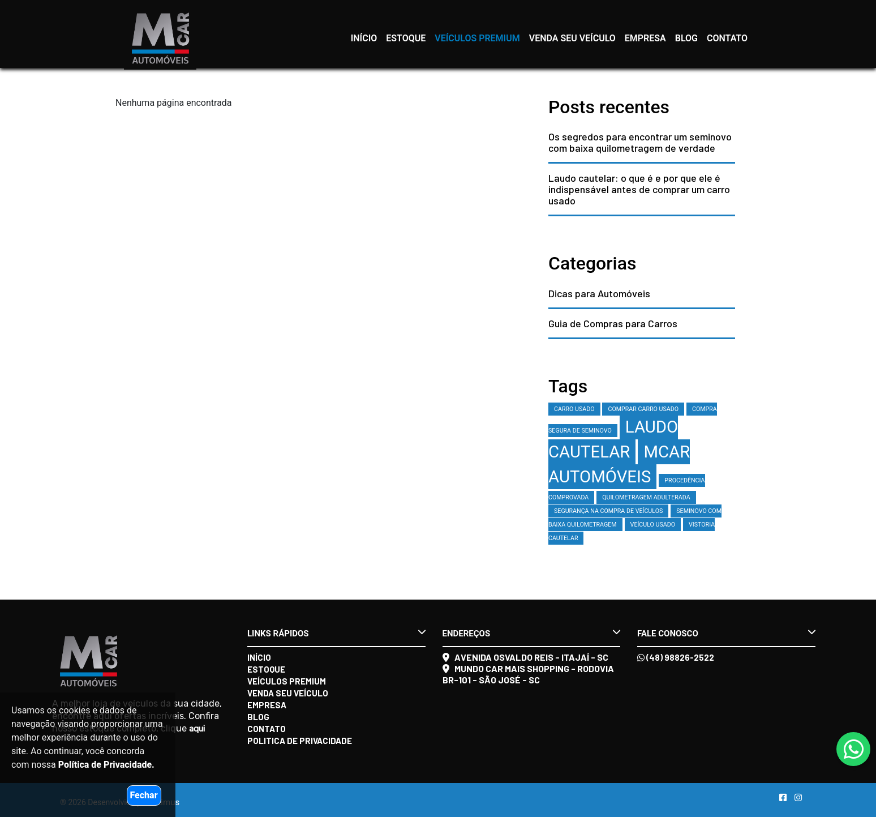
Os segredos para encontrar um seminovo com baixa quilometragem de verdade (640, 142)
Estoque (406, 38)
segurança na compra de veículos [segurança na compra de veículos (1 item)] (608, 511)
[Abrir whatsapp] (854, 750)
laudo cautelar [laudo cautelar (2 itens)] (613, 439)
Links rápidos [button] (336, 633)
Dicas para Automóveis (599, 293)
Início (364, 38)
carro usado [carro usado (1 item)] (574, 409)
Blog (686, 38)
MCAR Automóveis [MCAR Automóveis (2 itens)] (619, 464)
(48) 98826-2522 (675, 657)
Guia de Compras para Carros (612, 323)
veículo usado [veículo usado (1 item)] (652, 524)
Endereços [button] (532, 633)
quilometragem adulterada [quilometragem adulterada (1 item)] (646, 497)
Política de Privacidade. (106, 764)
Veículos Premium (477, 38)
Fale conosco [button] (726, 633)
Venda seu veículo (572, 38)
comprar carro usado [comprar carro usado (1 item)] (643, 409)
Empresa (645, 38)
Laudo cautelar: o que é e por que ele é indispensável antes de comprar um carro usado (639, 189)
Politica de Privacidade (299, 740)
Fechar (144, 795)
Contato (727, 38)
